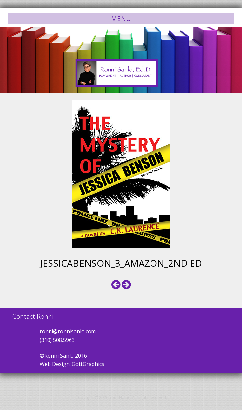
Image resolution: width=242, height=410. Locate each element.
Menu (121, 18)
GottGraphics (88, 364)
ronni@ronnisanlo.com (68, 331)
